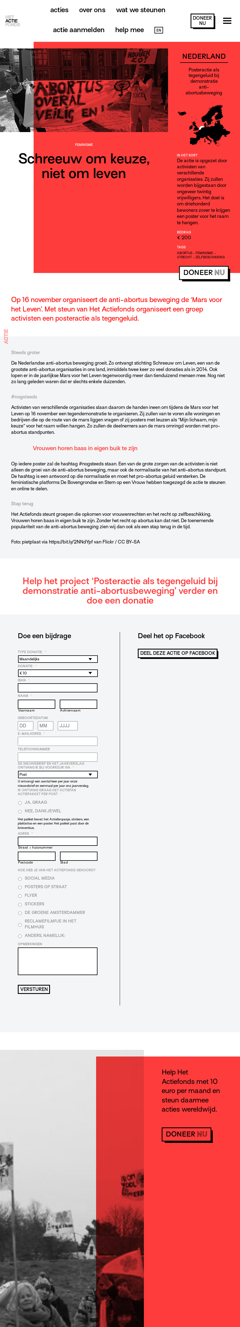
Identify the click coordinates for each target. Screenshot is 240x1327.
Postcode (25, 862)
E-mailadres (31, 734)
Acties (59, 10)
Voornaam (26, 710)
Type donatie (32, 652)
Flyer (31, 895)
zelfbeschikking (210, 257)
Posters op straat (46, 887)
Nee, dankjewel (43, 811)
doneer (202, 21)
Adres (25, 834)
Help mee (129, 30)
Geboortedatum (33, 718)
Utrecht (184, 257)
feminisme (204, 253)
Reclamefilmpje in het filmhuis (50, 924)
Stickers (34, 904)
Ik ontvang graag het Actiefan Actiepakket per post (47, 792)
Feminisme (84, 145)
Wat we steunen (141, 10)
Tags (181, 247)
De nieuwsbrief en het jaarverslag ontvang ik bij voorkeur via (51, 766)
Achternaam (70, 710)
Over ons (92, 10)
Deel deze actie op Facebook (177, 653)
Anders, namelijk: (45, 935)
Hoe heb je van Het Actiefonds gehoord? (57, 870)
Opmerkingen (30, 944)
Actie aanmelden (79, 30)
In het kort (187, 155)
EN (158, 30)
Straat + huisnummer (35, 847)
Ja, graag (36, 802)
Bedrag (184, 232)
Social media (40, 878)
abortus (184, 253)
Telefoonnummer (34, 749)
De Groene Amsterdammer (55, 912)
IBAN (24, 680)
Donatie (27, 666)
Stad (64, 862)
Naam (25, 696)
